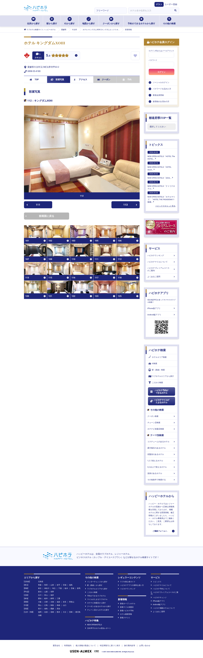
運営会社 (56, 645)
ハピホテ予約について (160, 589)
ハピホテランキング (161, 255)
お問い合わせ (144, 645)
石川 (39, 595)
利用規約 (68, 645)
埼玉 (54, 588)
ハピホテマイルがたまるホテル (159, 401)
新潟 (39, 592)
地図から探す (88, 21)
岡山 (39, 605)
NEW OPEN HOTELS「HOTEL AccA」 (160, 166)
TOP (34, 79)
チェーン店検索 (161, 423)
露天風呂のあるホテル (161, 448)
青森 (39, 585)
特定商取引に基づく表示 (110, 645)
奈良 (64, 602)
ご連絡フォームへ (159, 531)
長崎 (52, 612)
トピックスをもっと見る (165, 206)
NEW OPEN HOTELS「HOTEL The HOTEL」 (161, 155)
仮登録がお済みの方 (161, 101)
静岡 (52, 598)
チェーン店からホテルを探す (97, 610)
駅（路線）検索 (157, 370)
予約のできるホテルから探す (141, 21)
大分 (64, 612)
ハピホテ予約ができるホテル (159, 391)
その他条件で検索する (161, 480)
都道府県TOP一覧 (160, 117)
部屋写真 (57, 79)
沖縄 (39, 615)
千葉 (60, 588)
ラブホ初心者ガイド (126, 582)
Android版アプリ (161, 315)
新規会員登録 (158, 95)
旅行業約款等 (129, 645)
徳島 (46, 609)
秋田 (46, 585)
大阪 (39, 602)
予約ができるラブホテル (95, 596)
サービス (154, 248)
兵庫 (46, 602)
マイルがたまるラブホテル (96, 599)
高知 (58, 609)
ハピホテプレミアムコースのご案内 (161, 269)
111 (33, 204)
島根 (58, 605)
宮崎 (71, 612)
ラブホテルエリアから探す (161, 376)
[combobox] (150, 10)
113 (130, 204)
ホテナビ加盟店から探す (95, 603)
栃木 (66, 588)
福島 (71, 585)
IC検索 (153, 363)
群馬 (78, 588)
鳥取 (52, 605)
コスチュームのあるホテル (161, 442)
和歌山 (71, 602)
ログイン (161, 72)
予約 (127, 79)
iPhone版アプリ (161, 308)
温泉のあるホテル (161, 473)
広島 (46, 605)
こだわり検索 (156, 382)
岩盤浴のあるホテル (161, 454)
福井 (52, 595)
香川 (39, 609)
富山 (46, 595)
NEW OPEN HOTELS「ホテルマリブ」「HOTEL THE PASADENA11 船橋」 (161, 197)
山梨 (46, 592)
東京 (39, 588)
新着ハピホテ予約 (126, 611)
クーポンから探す (111, 21)
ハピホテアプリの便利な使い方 (131, 585)
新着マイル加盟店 (126, 607)
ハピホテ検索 (157, 350)
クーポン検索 (161, 416)
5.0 (48, 55)
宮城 (64, 585)
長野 (52, 592)
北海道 (40, 582)
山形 (52, 585)
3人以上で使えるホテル (161, 467)
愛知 (39, 598)
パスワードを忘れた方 (162, 89)
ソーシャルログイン (161, 82)
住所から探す (33, 21)
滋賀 (58, 602)
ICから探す (69, 21)
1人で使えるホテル (161, 461)
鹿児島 (77, 612)
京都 (52, 602)
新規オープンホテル (126, 604)
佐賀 (46, 612)
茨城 (72, 588)
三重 (58, 598)
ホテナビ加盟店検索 (161, 429)
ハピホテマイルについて (161, 262)
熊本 (58, 612)
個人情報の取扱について (86, 645)
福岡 (39, 612)
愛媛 (52, 609)
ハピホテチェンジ (158, 597)
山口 (64, 605)
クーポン (103, 79)
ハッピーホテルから (161, 496)
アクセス (80, 79)
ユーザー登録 (170, 4)
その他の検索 (169, 21)
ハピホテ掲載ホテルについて (163, 608)
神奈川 (46, 588)
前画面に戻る (39, 215)
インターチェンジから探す (96, 582)
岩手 (58, 585)
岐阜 (46, 598)
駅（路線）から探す (93, 585)
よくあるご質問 (161, 277)
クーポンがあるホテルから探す (98, 606)
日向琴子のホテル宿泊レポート (98, 628)
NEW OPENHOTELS (93, 625)
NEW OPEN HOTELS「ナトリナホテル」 (161, 185)
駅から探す (52, 21)
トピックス (156, 144)
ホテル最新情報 (125, 614)
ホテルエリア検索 (158, 357)
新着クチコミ (124, 618)
